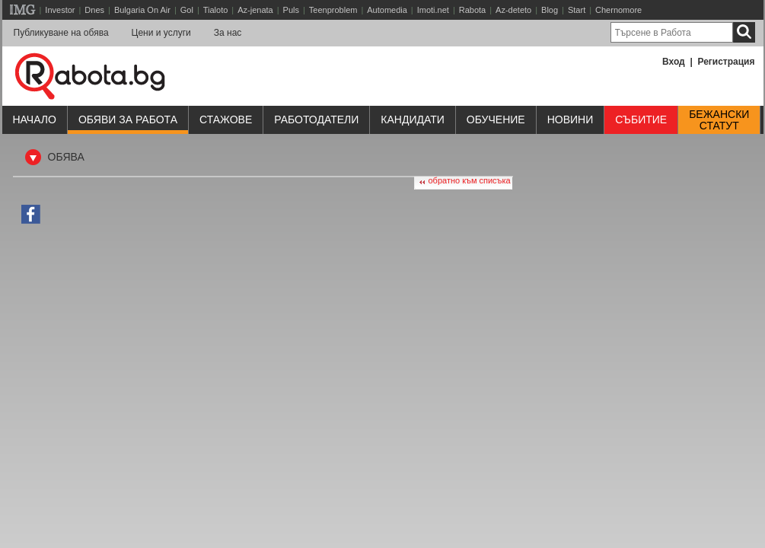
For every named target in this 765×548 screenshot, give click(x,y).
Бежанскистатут (719, 120)
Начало (34, 119)
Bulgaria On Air (142, 9)
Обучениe (496, 119)
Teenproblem (333, 9)
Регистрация (725, 61)
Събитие (641, 119)
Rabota (472, 9)
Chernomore (618, 9)
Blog (549, 9)
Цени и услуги (161, 32)
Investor (60, 9)
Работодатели (316, 119)
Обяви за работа (127, 119)
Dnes (94, 9)
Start (576, 9)
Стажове (225, 119)
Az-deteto (513, 9)
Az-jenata (255, 9)
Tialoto (215, 9)
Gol (186, 9)
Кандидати (413, 119)
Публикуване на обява (61, 32)
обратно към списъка (470, 180)
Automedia (387, 9)
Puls (291, 9)
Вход (673, 61)
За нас (228, 32)
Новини (570, 119)
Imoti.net (433, 9)
